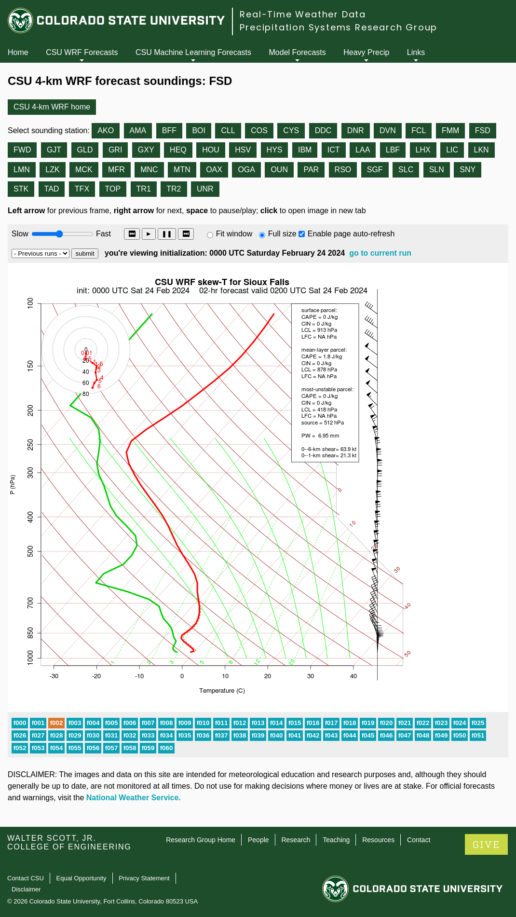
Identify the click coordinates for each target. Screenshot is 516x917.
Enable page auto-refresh (351, 234)
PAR (311, 169)
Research (295, 840)
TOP (113, 189)
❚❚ (167, 233)
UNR (205, 189)
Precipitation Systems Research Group (338, 27)
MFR (116, 169)
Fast (103, 234)
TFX (82, 189)
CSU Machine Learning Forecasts (193, 52)
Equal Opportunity (81, 878)
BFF (169, 130)
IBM (305, 150)
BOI (198, 130)
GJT (54, 150)
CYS (291, 130)
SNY (467, 169)
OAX (214, 169)
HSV (243, 150)
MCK (84, 169)
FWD (22, 150)
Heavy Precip (366, 52)
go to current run (380, 253)
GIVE (486, 845)
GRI (115, 150)
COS (259, 130)
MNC (149, 169)
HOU (210, 150)
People (258, 840)
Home (18, 52)
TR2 (173, 189)
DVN (388, 130)
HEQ (178, 150)
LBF (393, 150)
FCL (418, 130)
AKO (105, 130)
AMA (138, 130)
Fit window (234, 234)
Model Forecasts (297, 52)
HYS (275, 150)
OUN (279, 169)
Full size (282, 234)
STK (21, 189)
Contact (418, 840)
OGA (246, 169)
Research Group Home (200, 840)
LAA (362, 150)
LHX (423, 150)
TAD (51, 189)
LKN (481, 150)
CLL (228, 130)
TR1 (143, 189)
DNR (355, 130)
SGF (375, 169)
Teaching (336, 840)
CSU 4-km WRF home (52, 107)
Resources (378, 840)
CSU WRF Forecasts (82, 52)
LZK (52, 169)
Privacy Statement (144, 878)
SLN (436, 169)
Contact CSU (25, 878)
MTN (182, 169)
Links (416, 52)
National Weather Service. (133, 798)
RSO (343, 169)
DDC (323, 130)
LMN (22, 169)
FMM (450, 130)
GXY (146, 150)
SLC (405, 169)
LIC (452, 150)
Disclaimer (26, 889)
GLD (85, 150)
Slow (20, 234)
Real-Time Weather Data (303, 14)
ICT (333, 150)
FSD (482, 130)
